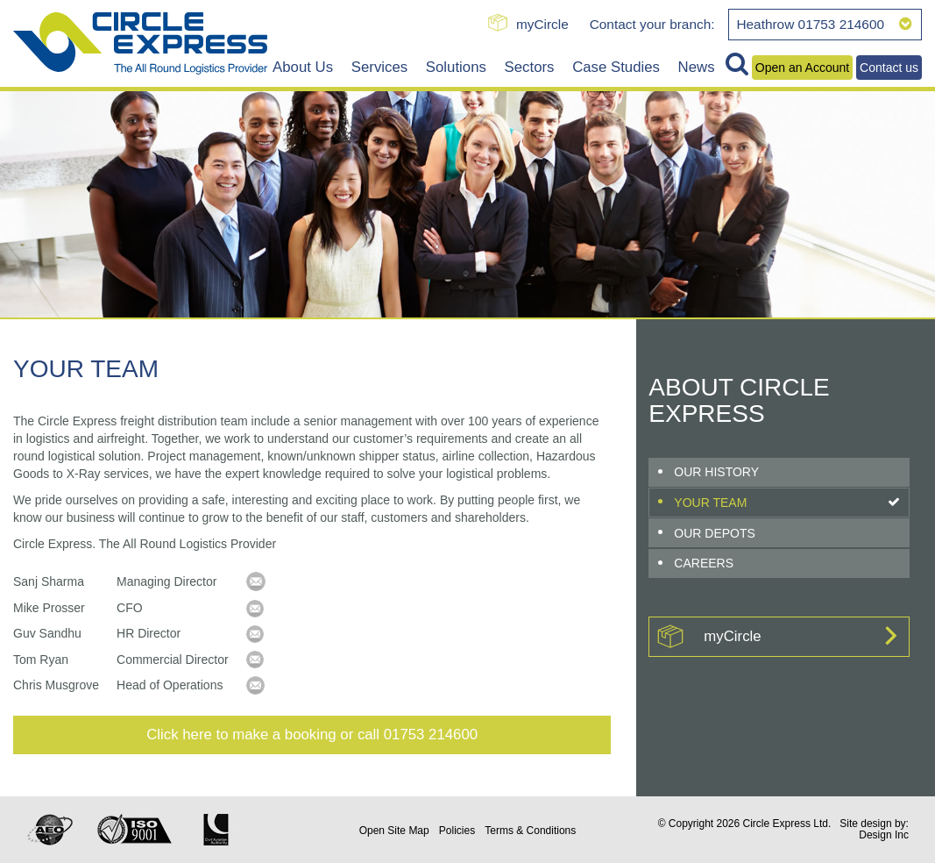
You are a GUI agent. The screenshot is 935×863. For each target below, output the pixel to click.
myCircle (542, 24)
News (696, 67)
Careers (703, 563)
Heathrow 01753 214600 (824, 24)
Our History (716, 472)
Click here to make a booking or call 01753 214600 (312, 734)
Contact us (889, 68)
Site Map (394, 830)
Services (379, 67)
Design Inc (884, 835)
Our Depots (714, 533)
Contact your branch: (652, 24)
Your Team (710, 503)
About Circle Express (738, 401)
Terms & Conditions (530, 830)
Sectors (530, 67)
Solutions (456, 67)
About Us (303, 67)
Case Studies (616, 67)
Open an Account (802, 68)
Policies (457, 830)
